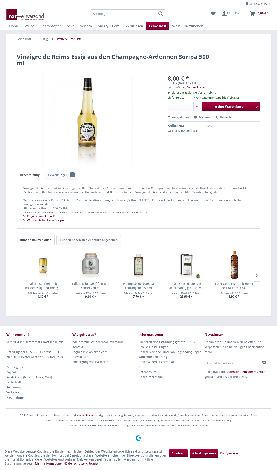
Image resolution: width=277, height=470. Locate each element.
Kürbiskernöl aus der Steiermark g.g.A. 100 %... (186, 286)
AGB (141, 367)
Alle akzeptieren (204, 453)
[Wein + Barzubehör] (187, 26)
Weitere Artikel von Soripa (43, 220)
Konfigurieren (230, 453)
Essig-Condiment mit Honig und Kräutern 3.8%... (234, 286)
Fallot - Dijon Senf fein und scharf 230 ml (91, 286)
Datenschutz (147, 372)
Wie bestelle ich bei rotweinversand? (98, 342)
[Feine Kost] (157, 26)
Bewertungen (61, 174)
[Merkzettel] (213, 13)
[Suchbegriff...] (128, 13)
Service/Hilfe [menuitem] (257, 3)
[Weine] (30, 26)
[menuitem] (128, 13)
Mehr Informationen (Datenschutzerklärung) (66, 463)
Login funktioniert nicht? (89, 352)
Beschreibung (30, 175)
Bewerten (224, 117)
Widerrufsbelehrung (152, 357)
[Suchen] (160, 13)
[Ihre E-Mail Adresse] (231, 363)
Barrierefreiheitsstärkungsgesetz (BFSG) (166, 342)
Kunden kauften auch (35, 240)
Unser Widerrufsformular (156, 362)
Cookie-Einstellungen (153, 347)
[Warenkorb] (259, 13)
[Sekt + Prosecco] (79, 26)
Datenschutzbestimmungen (245, 372)
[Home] (14, 26)
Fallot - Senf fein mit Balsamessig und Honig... (43, 286)
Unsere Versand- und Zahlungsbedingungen (169, 352)
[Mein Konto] (232, 13)
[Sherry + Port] (108, 26)
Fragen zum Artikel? (39, 216)
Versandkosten (86, 415)
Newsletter (80, 357)
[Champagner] (51, 26)
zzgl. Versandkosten (194, 87)
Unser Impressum (151, 377)
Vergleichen (178, 117)
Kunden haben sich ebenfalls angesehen (89, 240)
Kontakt (77, 347)
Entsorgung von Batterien (90, 362)
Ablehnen (178, 453)
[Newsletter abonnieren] (263, 363)
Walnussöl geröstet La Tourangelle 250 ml (138, 286)
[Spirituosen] (134, 26)
